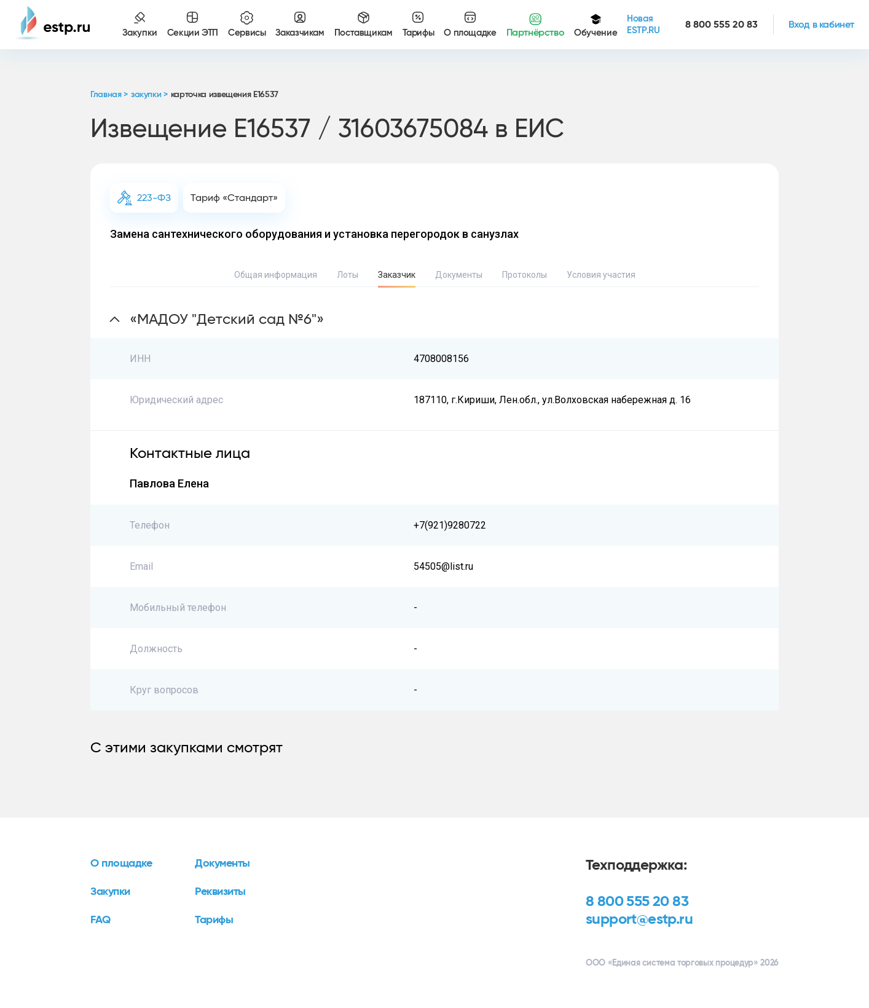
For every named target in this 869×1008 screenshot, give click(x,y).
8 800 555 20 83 (637, 901)
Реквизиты (220, 891)
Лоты (347, 275)
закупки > (149, 94)
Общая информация (275, 275)
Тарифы (214, 920)
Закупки (110, 891)
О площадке (121, 863)
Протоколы (524, 275)
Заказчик (396, 275)
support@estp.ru (639, 919)
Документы (458, 275)
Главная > (109, 94)
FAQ (100, 920)
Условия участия (601, 275)
